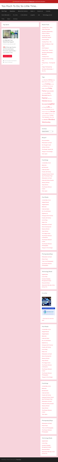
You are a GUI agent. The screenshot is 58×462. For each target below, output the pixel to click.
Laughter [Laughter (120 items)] (51, 104)
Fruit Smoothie (45, 39)
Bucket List (40, 11)
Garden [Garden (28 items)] (52, 91)
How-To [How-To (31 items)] (49, 95)
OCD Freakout (45, 48)
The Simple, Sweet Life (47, 149)
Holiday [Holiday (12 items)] (45, 93)
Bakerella (44, 165)
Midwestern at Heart (47, 142)
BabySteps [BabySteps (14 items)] (46, 79)
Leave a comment (8, 62)
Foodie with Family (46, 171)
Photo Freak (45, 259)
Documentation (45, 140)
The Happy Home (46, 233)
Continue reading (7, 56)
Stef (14, 44)
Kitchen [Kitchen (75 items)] (44, 101)
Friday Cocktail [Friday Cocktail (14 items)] (45, 88)
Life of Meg (44, 220)
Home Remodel (6, 15)
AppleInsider (45, 274)
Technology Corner (47, 15)
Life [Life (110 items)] (48, 107)
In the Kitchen (24, 15)
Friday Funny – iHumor (47, 50)
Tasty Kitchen (45, 184)
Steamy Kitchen (45, 182)
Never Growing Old (46, 226)
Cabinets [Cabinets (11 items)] (45, 81)
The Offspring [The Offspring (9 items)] (44, 115)
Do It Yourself (7, 60)
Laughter (32, 15)
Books (33, 11)
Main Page (4, 11)
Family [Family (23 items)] (45, 86)
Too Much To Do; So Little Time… (19, 6)
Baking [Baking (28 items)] (50, 80)
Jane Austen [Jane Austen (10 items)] (49, 98)
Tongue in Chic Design (47, 151)
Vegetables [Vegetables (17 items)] (47, 117)
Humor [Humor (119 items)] (45, 98)
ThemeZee (18, 459)
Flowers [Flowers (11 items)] (48, 86)
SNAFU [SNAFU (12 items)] (43, 113)
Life (39, 15)
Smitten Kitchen (46, 147)
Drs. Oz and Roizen (46, 211)
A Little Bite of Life (46, 162)
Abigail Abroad (45, 202)
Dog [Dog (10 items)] (42, 86)
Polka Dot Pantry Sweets (48, 180)
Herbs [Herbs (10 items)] (43, 93)
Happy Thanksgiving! (47, 66)
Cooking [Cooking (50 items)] (47, 84)
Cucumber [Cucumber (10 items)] (52, 84)
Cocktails (48, 11)
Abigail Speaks (45, 204)
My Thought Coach (46, 145)
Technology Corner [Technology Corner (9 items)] (52, 113)
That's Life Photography (47, 261)
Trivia (3, 18)
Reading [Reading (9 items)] (49, 111)
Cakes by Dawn (45, 169)
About (8, 18)
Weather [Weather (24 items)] (46, 119)
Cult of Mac (44, 276)
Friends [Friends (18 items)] (48, 91)
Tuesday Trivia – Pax (46, 41)
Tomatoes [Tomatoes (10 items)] (47, 115)
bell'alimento (45, 167)
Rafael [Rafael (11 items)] (46, 111)
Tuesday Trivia (45, 56)
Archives (15, 18)
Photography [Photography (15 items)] (48, 109)
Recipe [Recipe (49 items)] (53, 111)
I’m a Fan (15, 15)
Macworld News (46, 283)
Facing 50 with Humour (47, 215)
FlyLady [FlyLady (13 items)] (51, 86)
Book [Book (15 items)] (43, 81)
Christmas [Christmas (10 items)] (48, 81)
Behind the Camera (23, 11)
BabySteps (12, 11)
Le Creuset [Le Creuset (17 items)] (44, 107)
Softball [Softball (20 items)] (46, 113)
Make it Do (44, 222)
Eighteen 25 (45, 213)
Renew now (31, 1)
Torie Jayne (44, 153)
